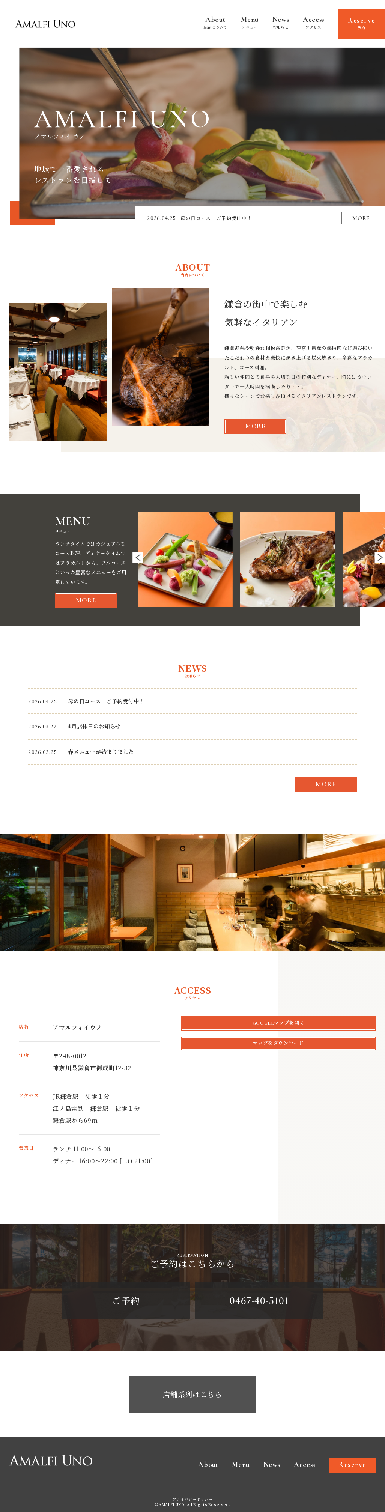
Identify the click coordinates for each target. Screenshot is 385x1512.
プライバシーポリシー (192, 1499)
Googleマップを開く (279, 1023)
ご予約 (126, 1300)
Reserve (361, 24)
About (215, 23)
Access (313, 23)
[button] (137, 557)
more (255, 426)
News (280, 23)
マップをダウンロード (278, 1043)
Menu (250, 23)
